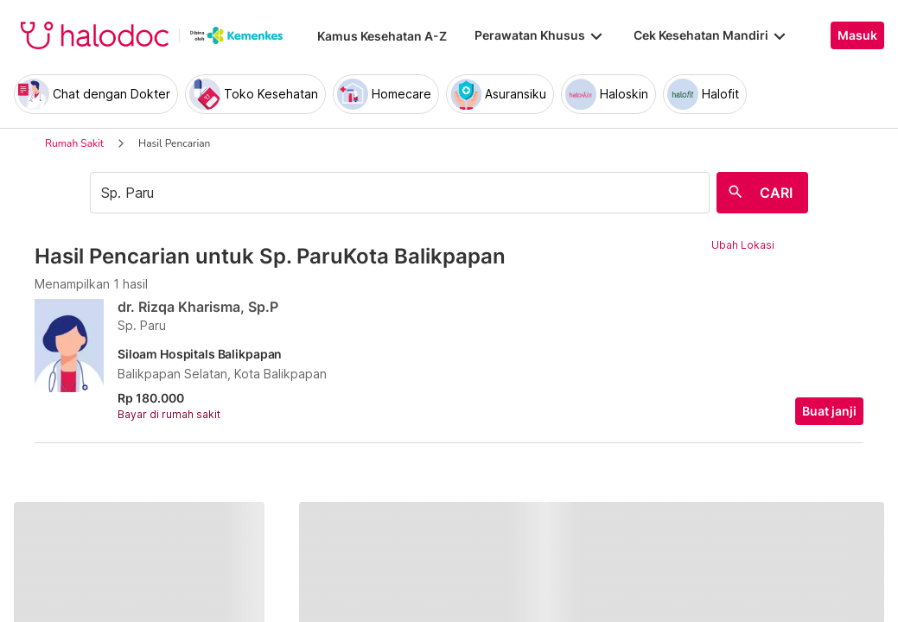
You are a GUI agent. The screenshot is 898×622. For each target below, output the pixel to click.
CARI (776, 192)
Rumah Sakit (74, 143)
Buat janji (829, 411)
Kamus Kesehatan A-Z (382, 36)
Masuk (857, 35)
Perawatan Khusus (540, 35)
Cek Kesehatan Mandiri (711, 35)
